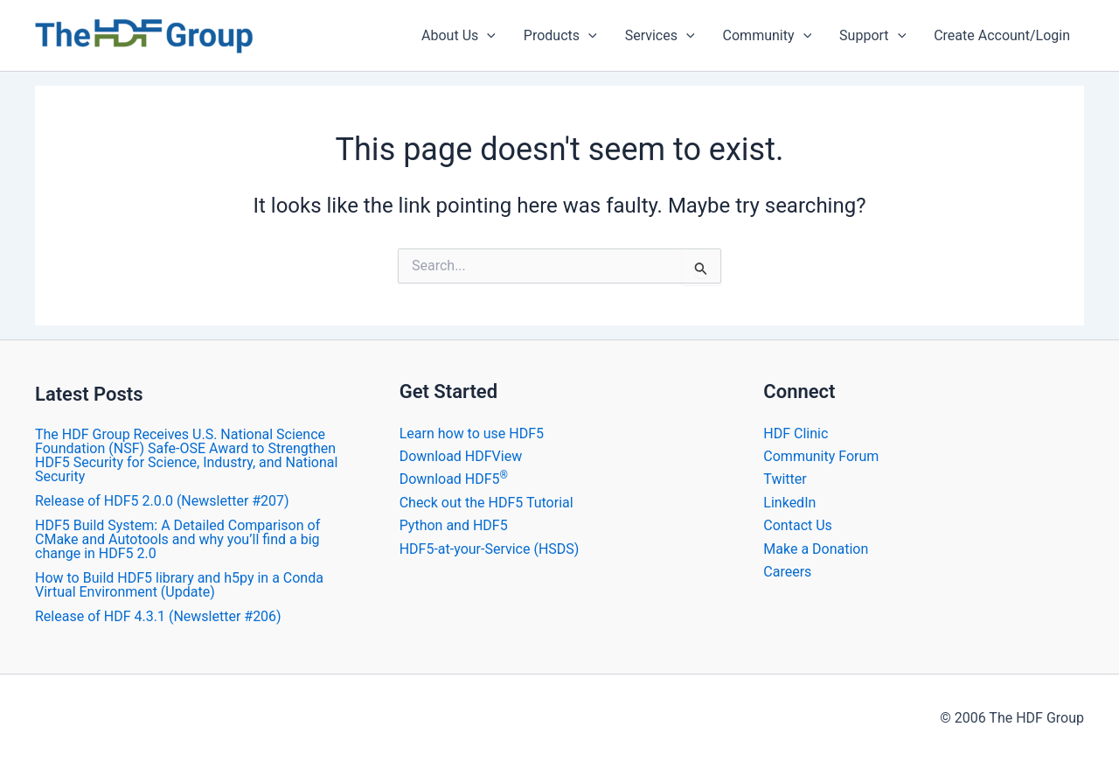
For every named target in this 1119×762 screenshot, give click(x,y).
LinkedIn (789, 502)
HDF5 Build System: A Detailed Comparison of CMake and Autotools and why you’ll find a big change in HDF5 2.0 (177, 539)
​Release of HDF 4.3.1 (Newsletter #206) (158, 616)
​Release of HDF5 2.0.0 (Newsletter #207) (162, 501)
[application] (487, 36)
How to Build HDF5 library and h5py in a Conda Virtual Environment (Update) (179, 585)
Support (872, 36)
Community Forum (821, 456)
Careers (787, 571)
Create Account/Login (1002, 35)
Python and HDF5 (454, 525)
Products (560, 36)
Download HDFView (461, 456)
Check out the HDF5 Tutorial (486, 502)
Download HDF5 (454, 479)
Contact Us (797, 525)
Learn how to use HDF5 (472, 433)
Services (660, 36)
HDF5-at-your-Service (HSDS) (490, 549)
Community (767, 36)
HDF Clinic (795, 433)
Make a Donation (815, 549)
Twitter (784, 479)
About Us (458, 36)
